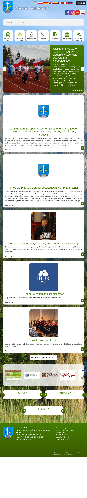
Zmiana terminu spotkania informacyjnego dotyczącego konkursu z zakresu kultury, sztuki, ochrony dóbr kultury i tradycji (43, 131)
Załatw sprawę (55, 38)
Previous (4, 68)
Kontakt (43, 38)
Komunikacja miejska (8, 39)
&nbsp (3, 404)
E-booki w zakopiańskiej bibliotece (43, 293)
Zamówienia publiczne (78, 39)
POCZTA (38, 475)
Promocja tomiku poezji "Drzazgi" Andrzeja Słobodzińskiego (44, 243)
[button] (81, 3)
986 (47, 358)
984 (40, 358)
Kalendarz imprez (67, 38)
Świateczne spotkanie (43, 340)
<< (32, 358)
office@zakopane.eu (28, 475)
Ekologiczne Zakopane (19, 39)
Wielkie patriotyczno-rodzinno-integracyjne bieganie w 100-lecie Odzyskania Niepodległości (66, 54)
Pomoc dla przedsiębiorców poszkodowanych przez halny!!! (43, 187)
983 (36, 358)
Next (82, 68)
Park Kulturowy (31, 38)
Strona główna (8, 2)
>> (55, 358)
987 (50, 358)
